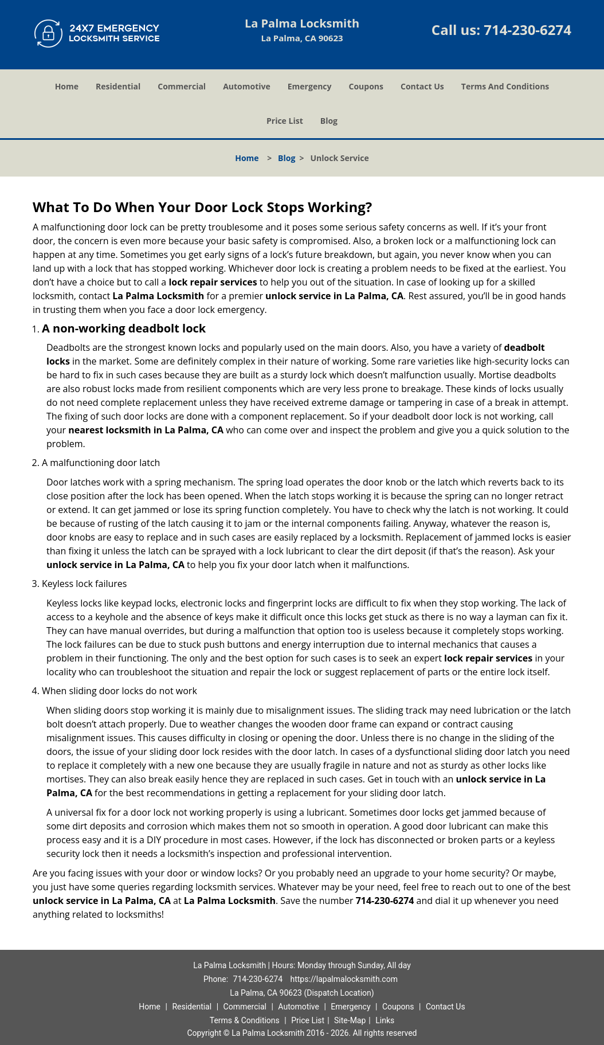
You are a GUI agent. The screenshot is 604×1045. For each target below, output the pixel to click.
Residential (118, 86)
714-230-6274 (527, 29)
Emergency (310, 86)
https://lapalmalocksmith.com (343, 979)
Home (67, 86)
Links (384, 1020)
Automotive (246, 86)
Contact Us (422, 86)
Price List (284, 120)
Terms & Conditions (245, 1020)
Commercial (182, 86)
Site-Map (350, 1020)
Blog (329, 120)
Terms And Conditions (505, 86)
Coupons (366, 86)
